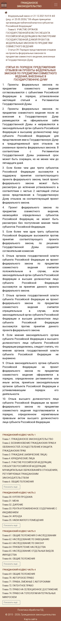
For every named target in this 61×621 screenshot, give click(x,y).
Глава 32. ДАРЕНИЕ (12, 504)
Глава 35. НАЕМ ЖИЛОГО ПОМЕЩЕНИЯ (22, 520)
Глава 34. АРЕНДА (12, 516)
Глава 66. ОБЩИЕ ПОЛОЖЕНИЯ (18, 558)
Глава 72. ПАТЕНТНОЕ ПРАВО (18, 585)
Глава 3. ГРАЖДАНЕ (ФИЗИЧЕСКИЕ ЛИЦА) (24, 454)
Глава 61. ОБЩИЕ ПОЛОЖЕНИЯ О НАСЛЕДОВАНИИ (29, 535)
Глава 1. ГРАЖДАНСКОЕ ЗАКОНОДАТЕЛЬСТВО (27, 439)
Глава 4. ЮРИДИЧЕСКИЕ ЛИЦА (18, 458)
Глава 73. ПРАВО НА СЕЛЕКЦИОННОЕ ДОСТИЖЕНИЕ (30, 589)
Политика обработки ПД (31, 610)
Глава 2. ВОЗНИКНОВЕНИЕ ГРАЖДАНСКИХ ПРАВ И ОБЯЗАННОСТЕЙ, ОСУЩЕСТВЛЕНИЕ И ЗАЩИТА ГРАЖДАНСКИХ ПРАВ (29, 447)
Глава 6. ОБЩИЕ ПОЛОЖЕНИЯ (18, 481)
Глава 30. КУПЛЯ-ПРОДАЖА (17, 497)
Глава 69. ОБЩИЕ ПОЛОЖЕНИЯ (18, 574)
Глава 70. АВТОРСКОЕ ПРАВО (18, 578)
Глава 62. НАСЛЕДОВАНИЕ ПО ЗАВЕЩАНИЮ (25, 539)
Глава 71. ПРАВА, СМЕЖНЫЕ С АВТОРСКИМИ (26, 581)
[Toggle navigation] (56, 4)
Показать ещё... (11, 487)
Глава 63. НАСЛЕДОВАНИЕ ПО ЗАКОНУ (23, 543)
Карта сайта (30, 619)
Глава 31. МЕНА (10, 501)
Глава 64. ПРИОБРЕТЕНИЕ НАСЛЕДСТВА (24, 547)
